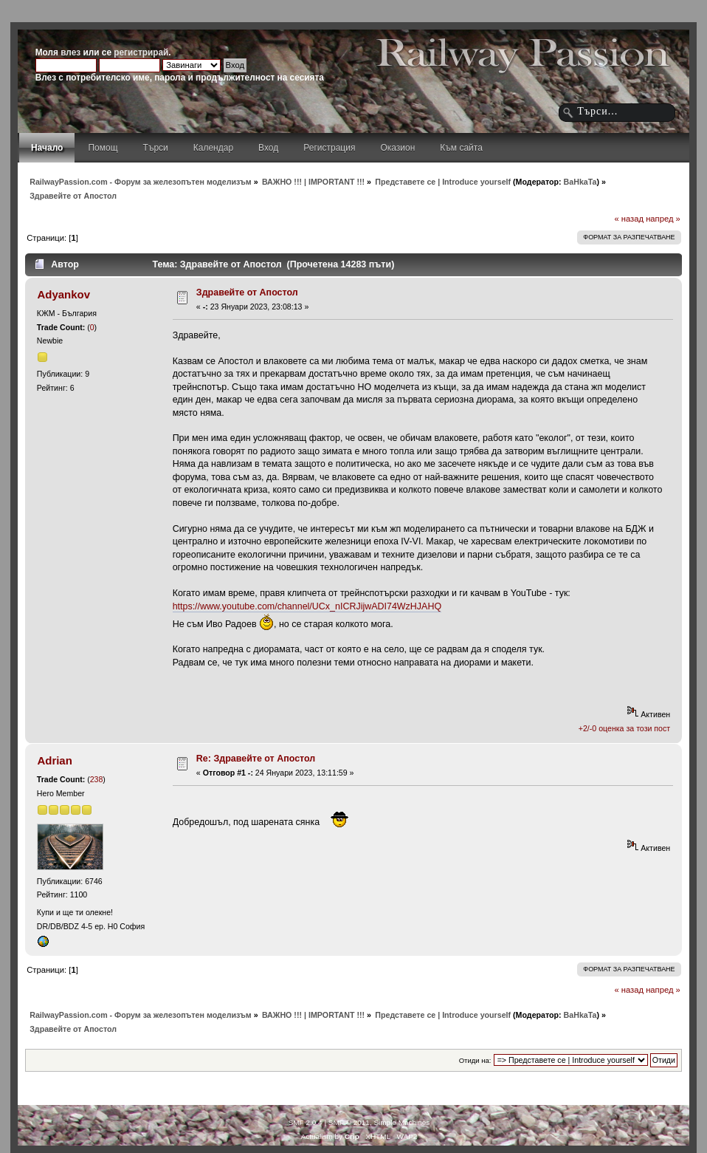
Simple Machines (401, 1122)
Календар (213, 148)
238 (96, 779)
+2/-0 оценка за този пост (624, 728)
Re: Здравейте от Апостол (255, 758)
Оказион (397, 148)
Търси (155, 148)
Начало (47, 148)
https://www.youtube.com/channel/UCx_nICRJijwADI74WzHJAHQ (307, 606)
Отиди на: (475, 1060)
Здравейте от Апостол (247, 292)
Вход (268, 148)
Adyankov (63, 294)
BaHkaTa (580, 181)
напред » (663, 218)
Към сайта (461, 148)
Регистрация (329, 148)
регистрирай (141, 52)
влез (70, 52)
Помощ (102, 148)
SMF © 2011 (349, 1122)
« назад (629, 218)
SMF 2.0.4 (306, 1122)
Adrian (54, 760)
